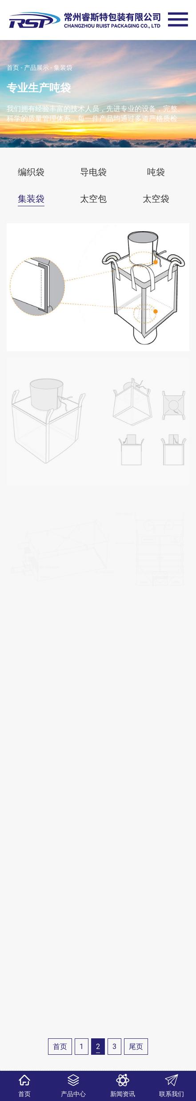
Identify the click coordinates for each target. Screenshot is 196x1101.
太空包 (93, 198)
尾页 (136, 1046)
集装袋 (63, 67)
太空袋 (156, 198)
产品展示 (36, 67)
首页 (13, 67)
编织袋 (31, 172)
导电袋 (93, 172)
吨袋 (156, 172)
